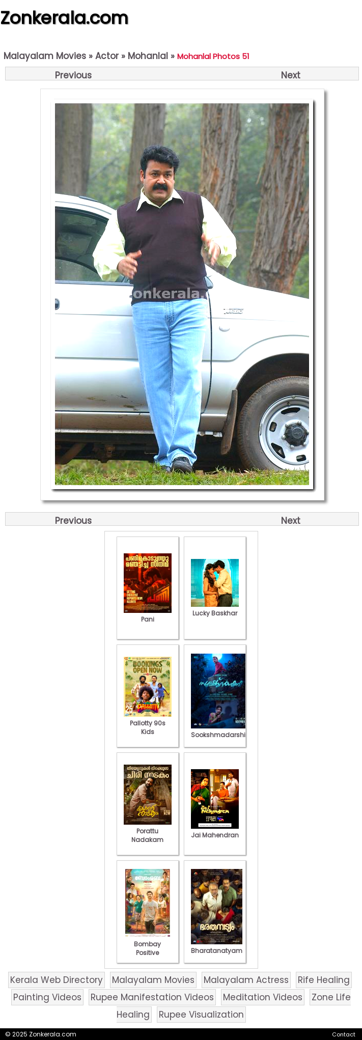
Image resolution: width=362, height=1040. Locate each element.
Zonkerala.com (64, 18)
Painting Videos (47, 997)
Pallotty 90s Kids (148, 723)
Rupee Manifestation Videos (152, 997)
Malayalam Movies (45, 56)
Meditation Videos (262, 997)
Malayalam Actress (246, 980)
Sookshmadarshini (221, 730)
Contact (343, 1034)
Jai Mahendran (215, 830)
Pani (148, 615)
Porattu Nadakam (148, 831)
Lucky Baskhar (215, 608)
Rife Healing (324, 980)
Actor (107, 56)
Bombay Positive (148, 944)
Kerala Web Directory (56, 980)
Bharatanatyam (216, 946)
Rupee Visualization (201, 1014)
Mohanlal (148, 56)
